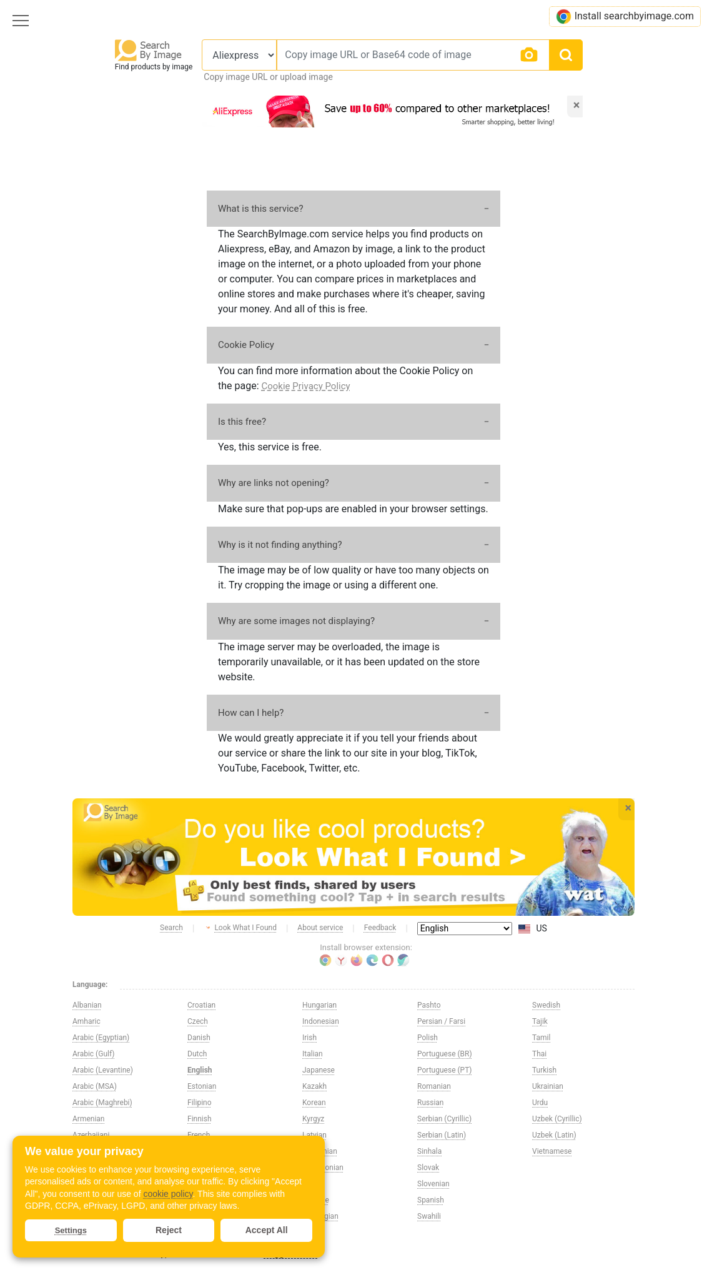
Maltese (315, 1200)
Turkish (544, 1070)
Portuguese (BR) (444, 1053)
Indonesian (320, 1021)
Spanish (430, 1200)
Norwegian (320, 1216)
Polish (427, 1037)
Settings (71, 1230)
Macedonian (323, 1167)
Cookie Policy (246, 344)
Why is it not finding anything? (280, 544)
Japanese (318, 1070)
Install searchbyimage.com (625, 16)
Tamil (541, 1037)
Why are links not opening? (273, 483)
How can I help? (251, 712)
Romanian (434, 1086)
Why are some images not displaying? (296, 621)
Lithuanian (319, 1151)
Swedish (546, 1005)
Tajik (540, 1021)
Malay (312, 1183)
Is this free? (242, 421)
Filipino (199, 1102)
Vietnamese (551, 1151)
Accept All (266, 1230)
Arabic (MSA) (94, 1086)
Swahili (429, 1216)
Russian (430, 1102)
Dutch (197, 1053)
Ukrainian (547, 1086)
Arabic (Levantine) (102, 1070)
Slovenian (433, 1183)
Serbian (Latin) (441, 1135)
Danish (198, 1037)
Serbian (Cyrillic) (444, 1118)
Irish (309, 1037)
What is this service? (260, 208)
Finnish (199, 1118)
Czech (197, 1021)
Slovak (428, 1167)
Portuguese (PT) (444, 1070)
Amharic (86, 1021)
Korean (314, 1102)
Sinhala (429, 1151)
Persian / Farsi (441, 1021)
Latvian (314, 1135)
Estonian (201, 1086)
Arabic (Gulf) (93, 1053)
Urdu (540, 1102)
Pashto (429, 1005)
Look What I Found (240, 928)
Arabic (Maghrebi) (102, 1102)
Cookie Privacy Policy (306, 386)
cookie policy (167, 1194)
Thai (539, 1053)
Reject (169, 1230)
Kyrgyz (313, 1118)
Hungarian (319, 1005)
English (199, 1070)
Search (171, 927)
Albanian (87, 1005)
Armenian (88, 1118)
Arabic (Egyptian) (100, 1037)
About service (320, 927)
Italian (312, 1053)
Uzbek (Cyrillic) (557, 1118)
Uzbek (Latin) (554, 1135)
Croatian (201, 1005)
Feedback (380, 927)
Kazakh (314, 1086)
